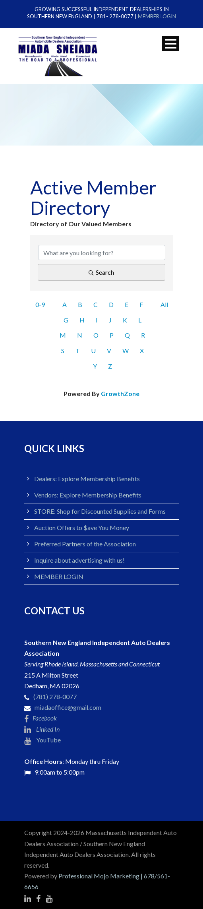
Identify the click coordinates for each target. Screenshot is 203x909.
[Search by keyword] (101, 252)
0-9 (40, 304)
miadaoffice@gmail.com (68, 707)
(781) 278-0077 (55, 696)
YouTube (42, 740)
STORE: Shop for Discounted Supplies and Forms (100, 511)
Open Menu (170, 43)
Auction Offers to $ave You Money (81, 527)
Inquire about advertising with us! (79, 560)
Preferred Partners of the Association (85, 544)
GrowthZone (120, 393)
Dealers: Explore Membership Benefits (87, 478)
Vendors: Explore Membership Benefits (87, 495)
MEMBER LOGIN (157, 16)
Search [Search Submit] (101, 272)
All (164, 304)
